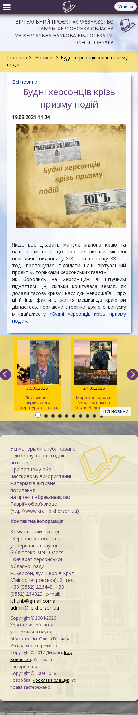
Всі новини (24, 81)
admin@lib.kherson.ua (34, 607)
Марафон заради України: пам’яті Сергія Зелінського (94, 375)
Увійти (125, 6)
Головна (17, 57)
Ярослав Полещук (51, 680)
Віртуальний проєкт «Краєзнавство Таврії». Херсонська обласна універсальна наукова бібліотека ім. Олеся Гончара (64, 32)
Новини (44, 57)
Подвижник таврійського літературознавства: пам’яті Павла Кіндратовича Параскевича (37, 375)
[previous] (5, 374)
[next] (132, 374)
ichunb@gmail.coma (32, 600)
